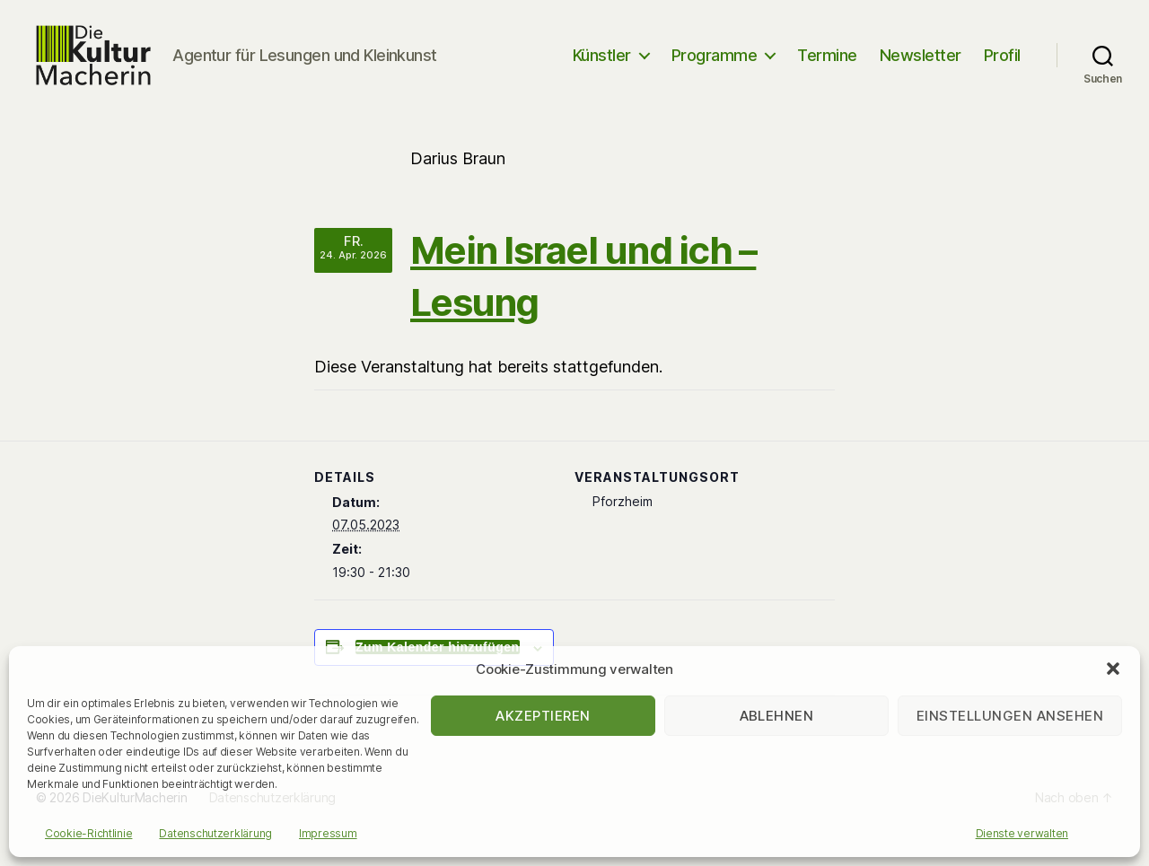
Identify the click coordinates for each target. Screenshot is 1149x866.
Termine (827, 65)
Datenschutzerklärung (215, 833)
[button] (1113, 669)
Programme (714, 65)
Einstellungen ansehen (1010, 715)
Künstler (602, 65)
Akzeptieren (543, 715)
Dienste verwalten (1022, 833)
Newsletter (920, 65)
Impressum (328, 833)
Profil (1002, 65)
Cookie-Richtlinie (88, 833)
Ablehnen (777, 715)
